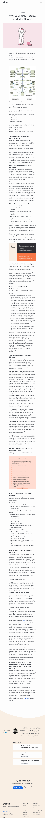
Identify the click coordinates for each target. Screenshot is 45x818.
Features (24, 805)
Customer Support (36, 812)
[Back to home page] (5, 2)
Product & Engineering (37, 810)
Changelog (25, 812)
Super (24, 620)
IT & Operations (36, 807)
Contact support (26, 816)
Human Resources (36, 814)
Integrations (25, 807)
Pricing (24, 810)
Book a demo (28, 787)
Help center (25, 814)
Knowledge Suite (36, 805)
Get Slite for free (17, 787)
